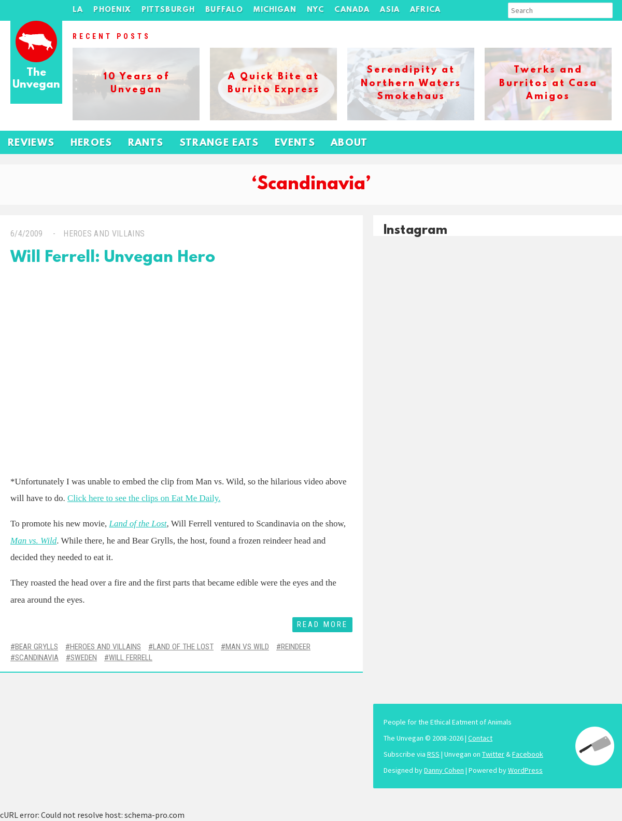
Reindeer (295, 646)
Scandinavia (37, 657)
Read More (322, 624)
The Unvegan (36, 79)
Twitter (493, 754)
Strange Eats (219, 143)
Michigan (274, 10)
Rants (146, 143)
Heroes (91, 143)
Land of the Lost (183, 646)
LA (78, 10)
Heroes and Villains (104, 234)
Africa (425, 10)
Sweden (83, 657)
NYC (315, 10)
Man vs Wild (247, 646)
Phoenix (112, 10)
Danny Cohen (444, 770)
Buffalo (224, 10)
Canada (352, 10)
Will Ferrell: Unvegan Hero (112, 258)
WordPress (525, 770)
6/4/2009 (26, 234)
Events (295, 143)
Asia (390, 10)
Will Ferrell (130, 657)
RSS (433, 754)
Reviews (31, 143)
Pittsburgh (168, 10)
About (349, 143)
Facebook (527, 754)
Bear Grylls (36, 646)
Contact (480, 738)
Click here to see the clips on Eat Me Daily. (143, 498)
